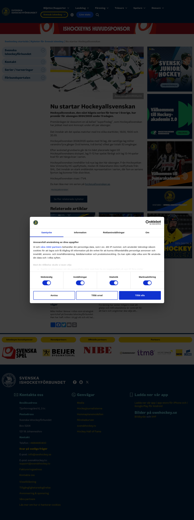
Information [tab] (80, 232)
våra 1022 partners (51, 247)
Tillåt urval (97, 295)
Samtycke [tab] (46, 232)
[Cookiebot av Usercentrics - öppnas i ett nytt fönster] (148, 222)
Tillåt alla (140, 295)
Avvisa (54, 295)
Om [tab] (147, 232)
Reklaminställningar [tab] (113, 232)
